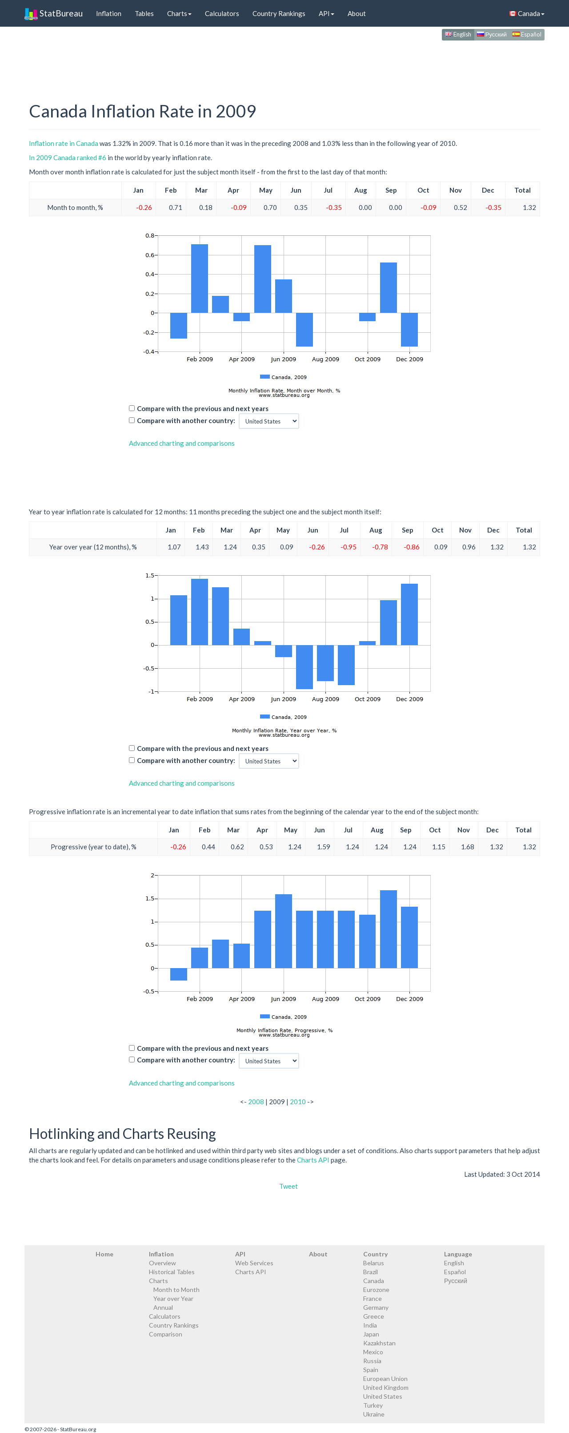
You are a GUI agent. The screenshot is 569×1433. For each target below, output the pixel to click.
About (357, 13)
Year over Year (173, 1298)
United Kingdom (386, 1387)
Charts (179, 13)
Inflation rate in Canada (63, 143)
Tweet (288, 1186)
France (372, 1298)
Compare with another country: (186, 420)
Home (104, 1254)
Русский (492, 34)
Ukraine (374, 1414)
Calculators (222, 13)
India (370, 1325)
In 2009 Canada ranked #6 (67, 157)
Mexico (373, 1352)
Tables (144, 13)
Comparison (165, 1334)
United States (382, 1396)
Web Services (254, 1263)
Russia (372, 1360)
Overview (162, 1263)
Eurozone (376, 1289)
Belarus (373, 1263)
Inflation (108, 13)
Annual (163, 1307)
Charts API (313, 1160)
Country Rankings (278, 13)
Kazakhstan (379, 1343)
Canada (527, 13)
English (458, 34)
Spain (370, 1369)
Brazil (370, 1272)
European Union (385, 1378)
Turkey (373, 1405)
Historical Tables (172, 1272)
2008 (256, 1102)
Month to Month (176, 1289)
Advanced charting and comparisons (182, 443)
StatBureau (53, 13)
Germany (376, 1307)
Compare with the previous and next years (202, 408)
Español (527, 34)
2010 (298, 1102)
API (326, 13)
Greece (373, 1316)
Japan (371, 1334)
